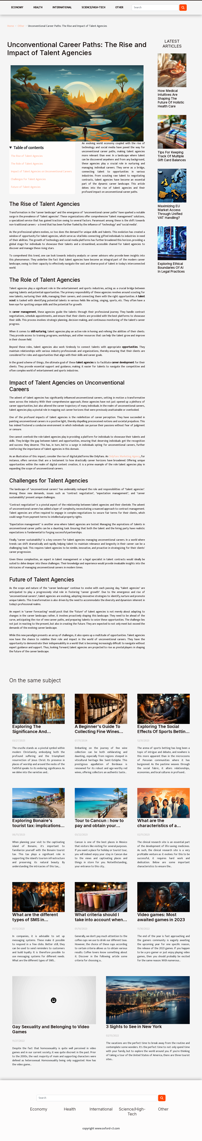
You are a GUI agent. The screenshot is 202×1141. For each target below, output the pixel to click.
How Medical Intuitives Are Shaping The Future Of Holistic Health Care (171, 98)
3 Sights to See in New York (134, 1026)
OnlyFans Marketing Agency (124, 456)
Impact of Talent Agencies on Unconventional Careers (41, 171)
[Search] (155, 7)
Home (10, 26)
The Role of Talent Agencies (27, 164)
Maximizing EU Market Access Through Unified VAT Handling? (170, 212)
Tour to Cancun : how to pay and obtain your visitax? (99, 825)
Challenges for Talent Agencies (28, 179)
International (62, 7)
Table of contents (28, 148)
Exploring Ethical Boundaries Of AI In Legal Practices (171, 267)
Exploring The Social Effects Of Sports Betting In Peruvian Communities (163, 731)
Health (37, 7)
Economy (17, 7)
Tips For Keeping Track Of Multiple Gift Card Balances (172, 156)
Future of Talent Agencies (26, 187)
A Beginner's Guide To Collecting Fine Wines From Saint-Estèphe (97, 731)
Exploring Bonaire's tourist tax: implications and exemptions (36, 825)
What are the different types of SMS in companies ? (35, 919)
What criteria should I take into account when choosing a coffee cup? (99, 919)
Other (119, 7)
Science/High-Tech (93, 7)
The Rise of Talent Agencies (27, 156)
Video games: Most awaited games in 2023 (161, 917)
